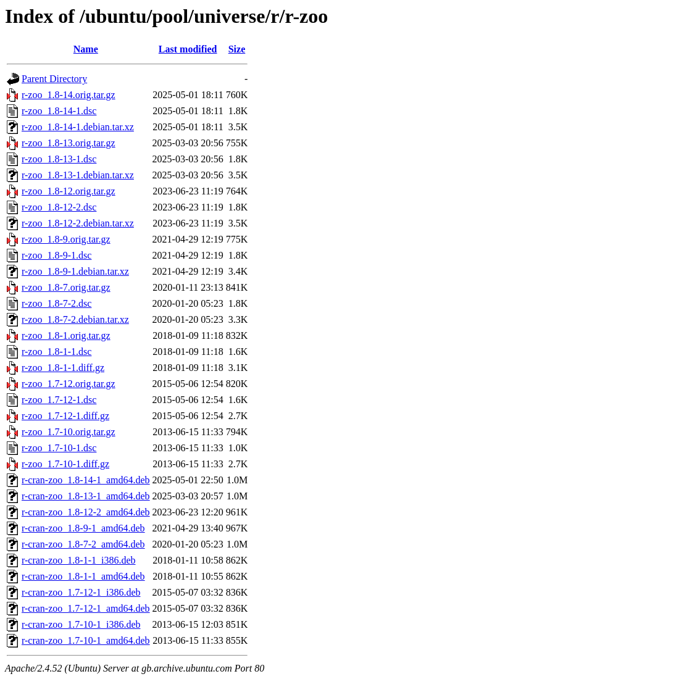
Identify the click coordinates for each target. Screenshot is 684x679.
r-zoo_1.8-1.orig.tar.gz (66, 335)
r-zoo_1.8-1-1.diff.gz (63, 367)
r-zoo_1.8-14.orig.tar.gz (68, 95)
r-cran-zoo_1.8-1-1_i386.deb (79, 560)
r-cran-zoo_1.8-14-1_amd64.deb (86, 480)
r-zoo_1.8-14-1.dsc (59, 111)
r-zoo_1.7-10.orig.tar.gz (68, 432)
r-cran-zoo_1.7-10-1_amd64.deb (86, 640)
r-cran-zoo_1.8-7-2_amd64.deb (83, 544)
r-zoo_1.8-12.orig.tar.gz (68, 191)
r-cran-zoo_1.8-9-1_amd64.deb (83, 528)
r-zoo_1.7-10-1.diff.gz (65, 464)
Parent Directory (54, 78)
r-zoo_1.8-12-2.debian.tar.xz (78, 223)
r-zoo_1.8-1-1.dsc (56, 351)
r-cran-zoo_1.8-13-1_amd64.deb (86, 496)
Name (85, 49)
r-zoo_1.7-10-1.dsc (59, 448)
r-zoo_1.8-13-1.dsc (59, 159)
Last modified (188, 49)
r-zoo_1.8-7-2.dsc (56, 303)
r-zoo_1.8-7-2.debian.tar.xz (75, 319)
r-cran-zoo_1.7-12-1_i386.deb (81, 592)
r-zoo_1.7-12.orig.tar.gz (68, 383)
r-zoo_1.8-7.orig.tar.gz (66, 287)
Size (237, 49)
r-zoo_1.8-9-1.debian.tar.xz (75, 271)
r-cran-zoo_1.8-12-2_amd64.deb (86, 512)
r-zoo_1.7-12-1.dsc (59, 399)
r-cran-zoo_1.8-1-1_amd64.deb (83, 576)
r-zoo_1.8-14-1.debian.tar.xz (78, 127)
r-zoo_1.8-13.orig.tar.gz (68, 143)
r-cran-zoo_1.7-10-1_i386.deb (81, 624)
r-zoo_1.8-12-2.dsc (59, 207)
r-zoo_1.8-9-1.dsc (56, 255)
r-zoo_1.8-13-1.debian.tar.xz (78, 175)
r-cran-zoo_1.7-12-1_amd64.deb (86, 608)
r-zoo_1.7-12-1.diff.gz (65, 415)
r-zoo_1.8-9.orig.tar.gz (66, 239)
